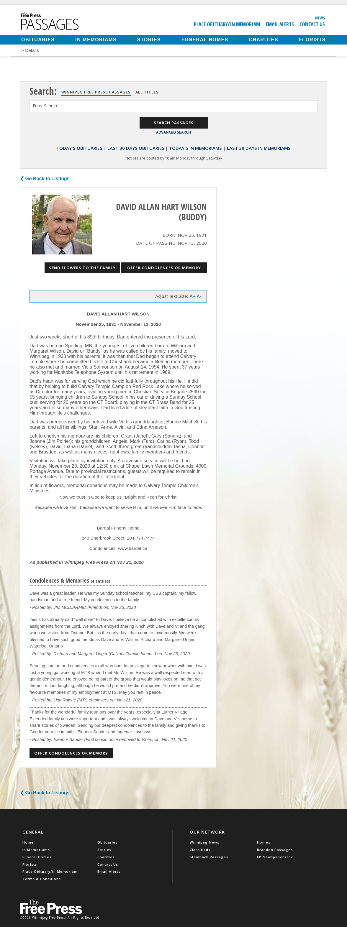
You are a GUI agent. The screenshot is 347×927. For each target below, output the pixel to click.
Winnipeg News (204, 842)
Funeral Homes (204, 39)
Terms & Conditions (41, 879)
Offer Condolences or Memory (164, 267)
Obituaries (38, 39)
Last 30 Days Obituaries (135, 148)
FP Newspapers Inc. (275, 857)
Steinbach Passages (209, 857)
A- (199, 296)
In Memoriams (96, 39)
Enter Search (45, 106)
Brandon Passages (275, 849)
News (320, 18)
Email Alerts (280, 24)
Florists (312, 39)
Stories (149, 39)
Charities (263, 39)
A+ (192, 296)
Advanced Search (173, 132)
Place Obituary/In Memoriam (227, 24)
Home (28, 842)
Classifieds (200, 849)
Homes (263, 842)
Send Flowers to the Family (82, 267)
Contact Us (312, 24)
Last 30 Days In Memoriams (259, 148)
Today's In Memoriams (195, 148)
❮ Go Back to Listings (45, 178)
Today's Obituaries (79, 148)
